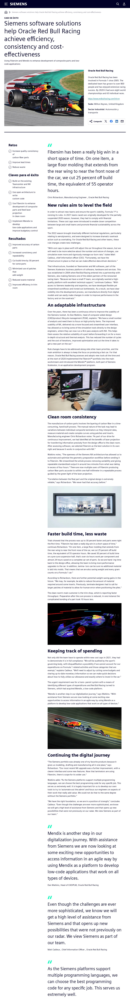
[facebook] (111, 121)
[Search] (117, 4)
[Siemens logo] (18, 4)
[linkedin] (116, 121)
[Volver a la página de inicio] (6, 12)
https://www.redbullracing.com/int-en (104, 99)
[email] (122, 121)
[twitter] (105, 121)
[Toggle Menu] (6, 4)
